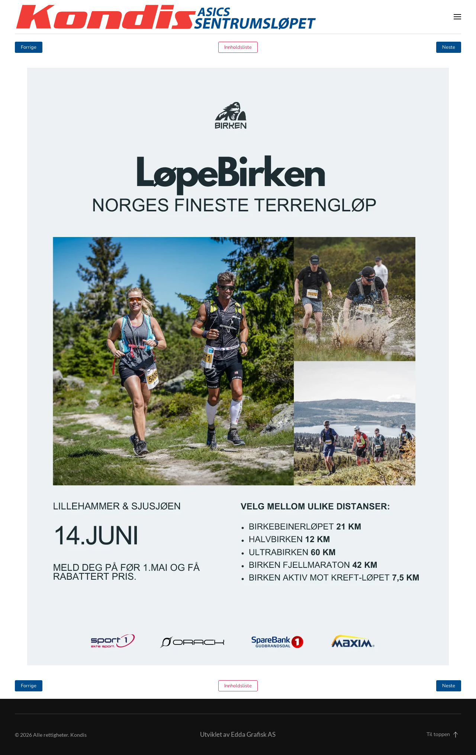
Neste (448, 47)
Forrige (28, 47)
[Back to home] (165, 16)
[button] (457, 17)
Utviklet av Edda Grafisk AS (238, 734)
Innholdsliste (238, 47)
